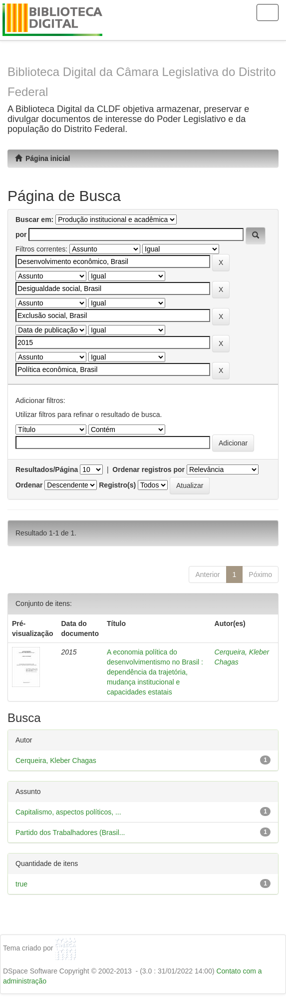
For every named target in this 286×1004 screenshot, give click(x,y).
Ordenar (28, 485)
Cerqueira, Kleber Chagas (55, 760)
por (21, 234)
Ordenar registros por (148, 470)
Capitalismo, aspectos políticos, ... (68, 812)
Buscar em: (34, 220)
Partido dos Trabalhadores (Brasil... (70, 832)
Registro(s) (117, 485)
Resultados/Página (46, 470)
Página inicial (42, 158)
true (21, 884)
